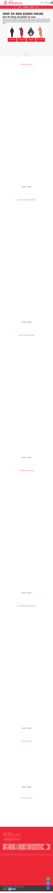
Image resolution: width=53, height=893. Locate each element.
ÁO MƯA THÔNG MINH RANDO (21, 39)
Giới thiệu (25, 7)
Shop (19, 7)
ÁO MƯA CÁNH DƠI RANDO (31, 39)
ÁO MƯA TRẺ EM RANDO (40, 39)
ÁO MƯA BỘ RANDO (12, 39)
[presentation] (25, 54)
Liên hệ (37, 7)
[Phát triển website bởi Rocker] (5, 889)
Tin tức (32, 7)
